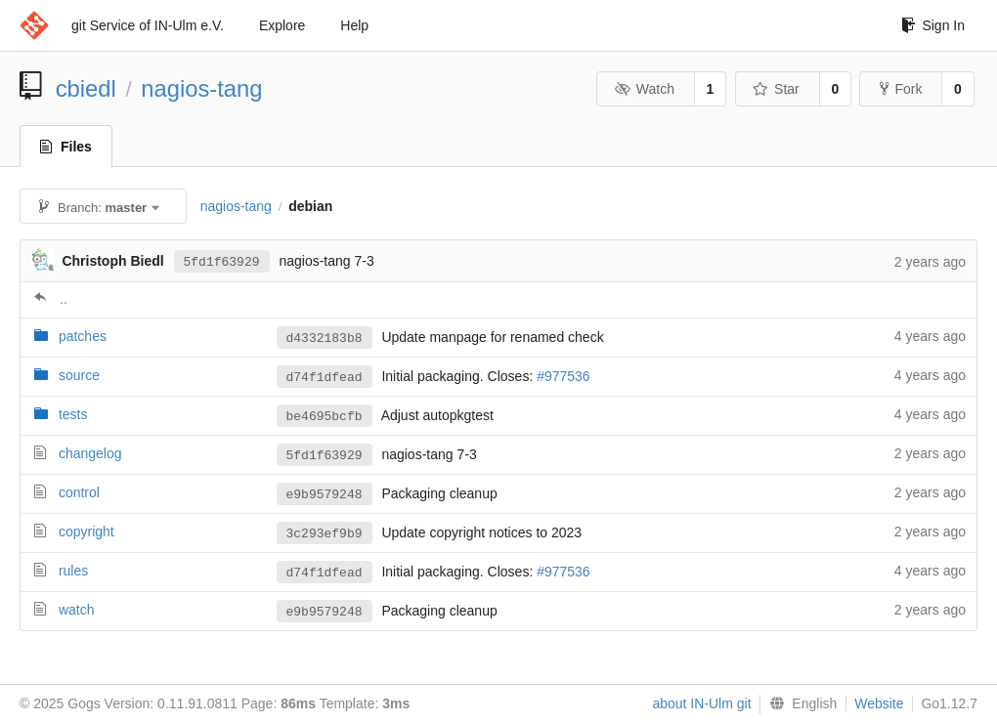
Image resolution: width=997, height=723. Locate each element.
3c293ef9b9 (324, 533)
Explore (282, 25)
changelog (90, 453)
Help (354, 25)
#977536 (563, 377)
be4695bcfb (324, 416)
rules (73, 570)
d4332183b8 (324, 338)
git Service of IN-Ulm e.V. (147, 25)
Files (66, 146)
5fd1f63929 (222, 261)
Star (776, 89)
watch (77, 609)
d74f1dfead (324, 377)
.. (63, 299)
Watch (644, 89)
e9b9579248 (324, 494)
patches (83, 336)
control (79, 492)
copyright (86, 531)
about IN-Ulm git (701, 703)
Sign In (933, 25)
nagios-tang (201, 88)
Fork (901, 89)
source (79, 375)
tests (73, 414)
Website (878, 703)
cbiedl (86, 88)
